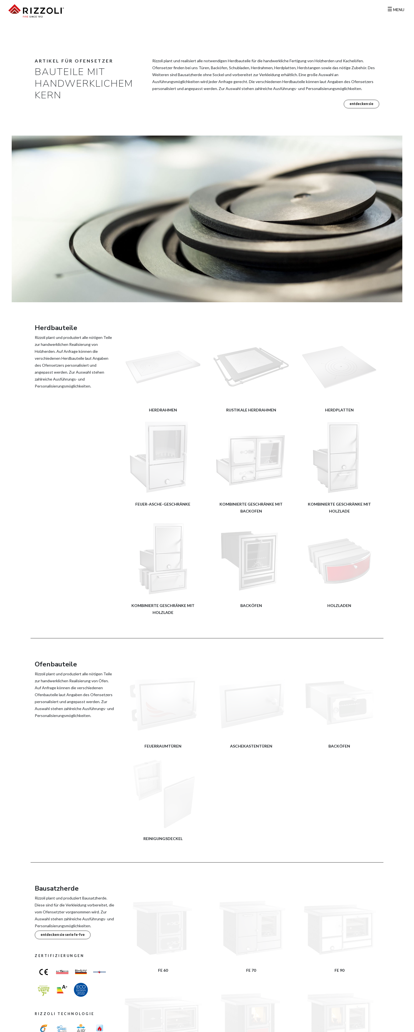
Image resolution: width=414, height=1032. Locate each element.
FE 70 (251, 970)
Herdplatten (339, 410)
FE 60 (163, 970)
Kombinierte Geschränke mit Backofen (251, 507)
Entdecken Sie (361, 104)
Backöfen (251, 605)
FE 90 (339, 970)
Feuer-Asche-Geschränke (162, 504)
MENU (395, 9)
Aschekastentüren (251, 746)
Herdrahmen (163, 410)
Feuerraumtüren (162, 746)
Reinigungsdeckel (163, 838)
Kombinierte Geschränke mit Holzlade (339, 507)
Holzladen (339, 605)
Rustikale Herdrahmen (251, 410)
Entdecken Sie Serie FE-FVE (63, 935)
